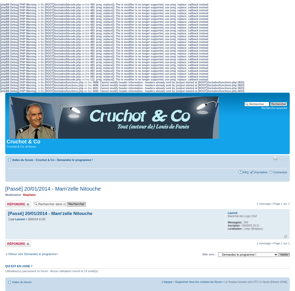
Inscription (260, 172)
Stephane (29, 194)
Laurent (20, 219)
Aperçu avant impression (275, 159)
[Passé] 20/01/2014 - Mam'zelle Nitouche (53, 189)
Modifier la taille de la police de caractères (283, 159)
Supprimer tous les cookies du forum (198, 281)
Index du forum (22, 159)
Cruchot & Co (45, 159)
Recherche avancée (274, 108)
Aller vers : (209, 254)
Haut (285, 236)
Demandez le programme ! (75, 159)
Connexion (280, 172)
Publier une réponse (18, 204)
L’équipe (167, 281)
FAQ (246, 172)
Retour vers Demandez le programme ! (33, 254)
